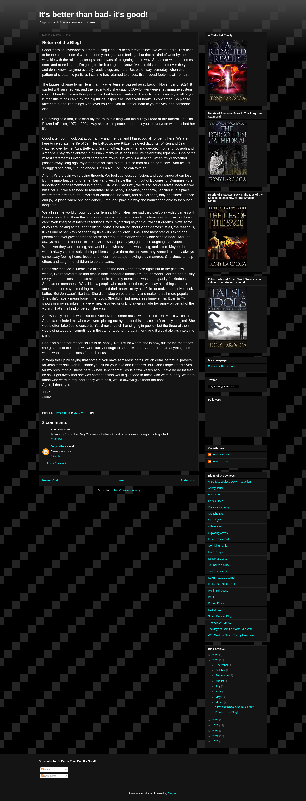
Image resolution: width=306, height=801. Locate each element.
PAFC (211, 597)
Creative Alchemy (218, 507)
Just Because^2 (217, 571)
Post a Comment (56, 463)
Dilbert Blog (215, 526)
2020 (215, 741)
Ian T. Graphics (217, 552)
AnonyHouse (216, 488)
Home (120, 480)
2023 (215, 725)
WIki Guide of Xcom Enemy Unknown (231, 635)
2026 (215, 655)
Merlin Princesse (218, 590)
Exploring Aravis (218, 533)
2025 (215, 660)
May (218, 697)
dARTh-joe (214, 520)
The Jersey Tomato (219, 622)
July (218, 686)
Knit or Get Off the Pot (221, 584)
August (220, 680)
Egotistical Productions (222, 366)
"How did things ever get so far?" (234, 706)
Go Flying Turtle (217, 545)
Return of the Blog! (226, 712)
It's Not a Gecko (217, 558)
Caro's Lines (215, 501)
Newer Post (50, 480)
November (222, 664)
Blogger (172, 793)
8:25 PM (55, 456)
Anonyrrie (214, 494)
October (220, 670)
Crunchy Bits (215, 513)
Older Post (188, 480)
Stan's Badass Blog (220, 616)
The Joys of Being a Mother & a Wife (230, 629)
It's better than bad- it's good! (93, 14)
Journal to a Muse (219, 565)
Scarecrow (214, 609)
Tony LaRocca (59, 446)
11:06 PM (56, 439)
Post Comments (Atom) (126, 490)
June (218, 691)
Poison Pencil (216, 603)
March (219, 702)
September (222, 675)
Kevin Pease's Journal (221, 577)
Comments (48, 775)
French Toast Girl (218, 539)
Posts (46, 769)
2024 (215, 720)
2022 (215, 730)
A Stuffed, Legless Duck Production (229, 481)
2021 (215, 736)
